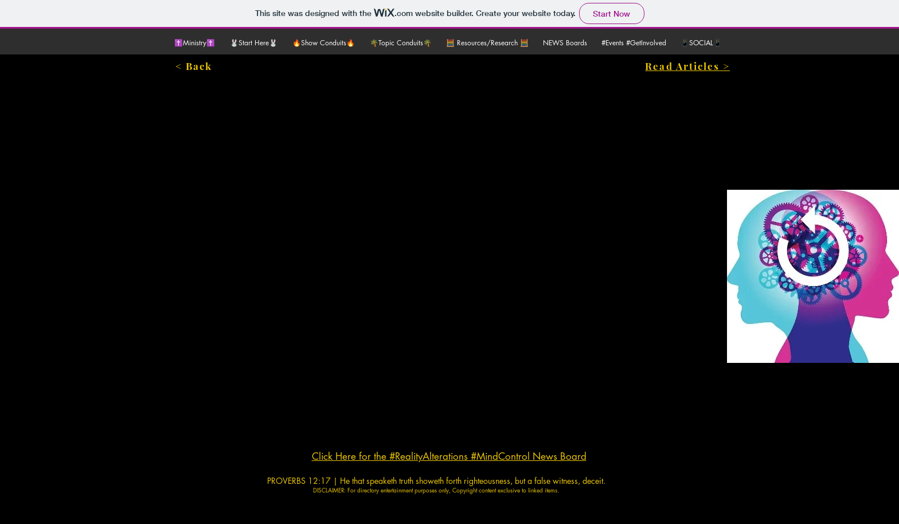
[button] (255, 43)
